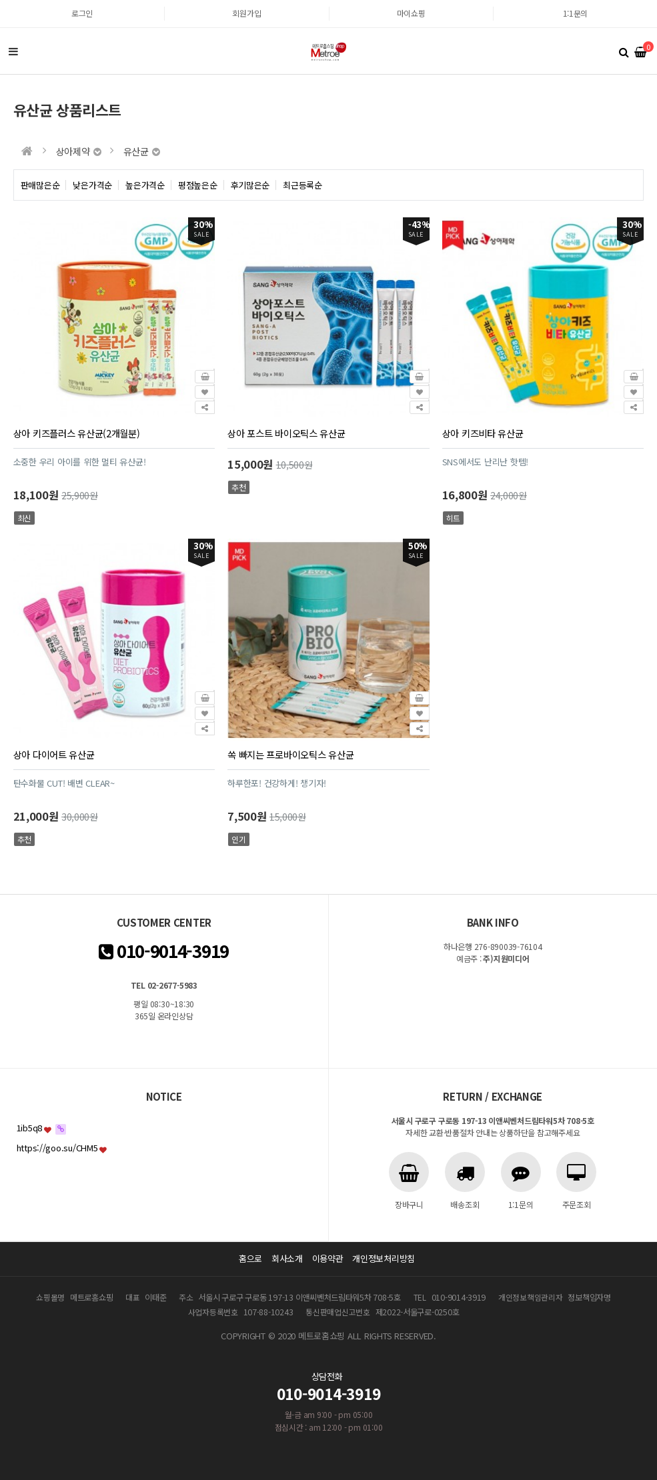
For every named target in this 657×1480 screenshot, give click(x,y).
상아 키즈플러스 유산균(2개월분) (76, 433)
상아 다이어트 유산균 (54, 754)
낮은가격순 (92, 185)
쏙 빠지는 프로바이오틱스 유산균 (290, 754)
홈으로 (250, 1258)
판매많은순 (40, 185)
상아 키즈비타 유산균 (483, 433)
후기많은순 (250, 185)
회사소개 (287, 1258)
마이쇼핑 (411, 13)
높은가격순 (145, 185)
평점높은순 (197, 185)
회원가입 (246, 13)
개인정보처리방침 (383, 1258)
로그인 (82, 13)
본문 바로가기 (0, 0)
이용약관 (328, 1258)
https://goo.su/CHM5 (57, 1147)
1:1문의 (575, 13)
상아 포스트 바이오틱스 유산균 (286, 433)
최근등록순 (302, 185)
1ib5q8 (29, 1127)
